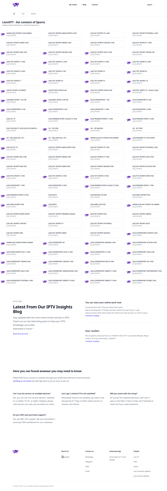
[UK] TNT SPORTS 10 (140, 81)
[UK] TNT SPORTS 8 (55, 81)
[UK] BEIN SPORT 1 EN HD (16, 100)
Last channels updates (142, 471)
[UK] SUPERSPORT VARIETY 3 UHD (103, 280)
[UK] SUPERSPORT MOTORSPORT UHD (147, 271)
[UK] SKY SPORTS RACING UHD (60, 52)
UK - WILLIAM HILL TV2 (57, 138)
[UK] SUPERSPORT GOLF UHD (17, 271)
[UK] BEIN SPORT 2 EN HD (58, 100)
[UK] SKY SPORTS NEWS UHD (17, 43)
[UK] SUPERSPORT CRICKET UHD (60, 261)
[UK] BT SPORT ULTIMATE (16, 90)
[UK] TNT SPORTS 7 (13, 81)
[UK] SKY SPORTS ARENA (141, 214)
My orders (73, 4)
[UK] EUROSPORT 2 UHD (141, 109)
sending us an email (22, 381)
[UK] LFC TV (10, 119)
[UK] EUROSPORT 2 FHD (57, 185)
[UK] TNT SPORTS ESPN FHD (143, 176)
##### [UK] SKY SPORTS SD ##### (145, 204)
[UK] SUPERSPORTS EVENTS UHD (144, 233)
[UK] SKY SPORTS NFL (98, 214)
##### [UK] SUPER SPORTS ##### (19, 242)
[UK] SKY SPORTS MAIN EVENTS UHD (62, 33)
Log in (150, 4)
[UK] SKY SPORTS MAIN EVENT (18, 214)
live (23, 14)
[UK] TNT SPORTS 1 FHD (15, 176)
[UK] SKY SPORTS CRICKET (16, 223)
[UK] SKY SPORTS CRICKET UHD (102, 43)
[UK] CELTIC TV (12, 147)
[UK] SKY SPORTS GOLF (141, 223)
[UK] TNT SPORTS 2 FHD (57, 176)
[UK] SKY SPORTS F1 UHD (142, 43)
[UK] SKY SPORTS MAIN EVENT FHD (61, 147)
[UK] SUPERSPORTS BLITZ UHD (102, 261)
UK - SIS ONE (53, 128)
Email (87, 471)
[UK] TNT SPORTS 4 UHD (141, 62)
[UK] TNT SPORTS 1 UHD (15, 62)
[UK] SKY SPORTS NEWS (57, 233)
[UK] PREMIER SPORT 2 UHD (143, 119)
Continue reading (93, 316)
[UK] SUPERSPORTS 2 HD (141, 100)
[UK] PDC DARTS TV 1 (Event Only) (145, 90)
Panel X (51, 486)
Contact (95, 4)
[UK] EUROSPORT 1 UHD (99, 109)
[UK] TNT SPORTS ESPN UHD (101, 90)
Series (136, 466)
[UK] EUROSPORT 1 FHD (15, 185)
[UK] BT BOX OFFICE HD (57, 90)
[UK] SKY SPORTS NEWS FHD (59, 166)
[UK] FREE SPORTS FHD (15, 204)
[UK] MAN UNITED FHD (141, 195)
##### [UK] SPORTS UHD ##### (19, 33)
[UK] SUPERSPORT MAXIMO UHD (103, 242)
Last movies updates (141, 476)
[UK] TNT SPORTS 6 (139, 71)
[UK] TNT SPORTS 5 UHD (15, 71)
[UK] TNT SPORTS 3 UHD (99, 62)
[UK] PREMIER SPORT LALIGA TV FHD (104, 185)
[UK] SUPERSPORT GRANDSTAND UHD (63, 271)
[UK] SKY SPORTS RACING (100, 233)
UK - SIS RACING (96, 128)
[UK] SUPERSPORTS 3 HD (15, 109)
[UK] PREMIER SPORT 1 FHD (143, 185)
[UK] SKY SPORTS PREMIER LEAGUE (61, 214)
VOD (135, 462)
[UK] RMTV (52, 204)
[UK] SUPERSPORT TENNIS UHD (18, 261)
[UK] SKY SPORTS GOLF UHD (101, 52)
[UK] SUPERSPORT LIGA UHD (143, 252)
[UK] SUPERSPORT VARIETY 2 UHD (103, 271)
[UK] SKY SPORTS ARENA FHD (59, 157)
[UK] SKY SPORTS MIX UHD (16, 52)
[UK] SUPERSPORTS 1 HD (99, 100)
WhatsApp (89, 457)
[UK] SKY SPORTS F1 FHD (99, 157)
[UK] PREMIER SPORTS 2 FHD (17, 195)
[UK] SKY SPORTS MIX (14, 233)
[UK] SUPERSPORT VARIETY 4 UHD (61, 280)
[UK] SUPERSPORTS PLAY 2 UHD (60, 252)
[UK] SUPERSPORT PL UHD (100, 252)
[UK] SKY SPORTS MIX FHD (16, 166)
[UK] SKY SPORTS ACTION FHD (144, 166)
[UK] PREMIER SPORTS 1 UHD (101, 119)
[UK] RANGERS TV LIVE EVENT (143, 138)
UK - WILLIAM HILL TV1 (15, 138)
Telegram (88, 462)
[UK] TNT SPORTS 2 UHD (57, 62)
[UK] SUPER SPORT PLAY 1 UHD (18, 252)
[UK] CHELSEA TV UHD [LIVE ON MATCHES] (22, 128)
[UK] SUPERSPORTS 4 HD (57, 109)
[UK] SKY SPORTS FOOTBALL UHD (145, 33)
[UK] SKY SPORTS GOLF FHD (143, 157)
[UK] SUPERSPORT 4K (56, 242)
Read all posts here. (22, 334)
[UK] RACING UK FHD (98, 195)
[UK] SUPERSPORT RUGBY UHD (144, 280)
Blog (84, 4)
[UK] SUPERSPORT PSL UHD (142, 261)
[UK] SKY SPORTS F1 (56, 223)
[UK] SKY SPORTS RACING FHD (102, 166)
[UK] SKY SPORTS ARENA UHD (59, 43)
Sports (33, 14)
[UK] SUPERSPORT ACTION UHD (144, 242)
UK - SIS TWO (137, 128)
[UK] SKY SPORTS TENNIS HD (143, 52)
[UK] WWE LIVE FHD (98, 204)
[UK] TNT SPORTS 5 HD (57, 71)
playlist (66, 457)
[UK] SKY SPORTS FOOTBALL (101, 223)
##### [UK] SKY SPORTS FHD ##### (104, 138)
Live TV (136, 457)
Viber (87, 466)
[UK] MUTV (52, 195)
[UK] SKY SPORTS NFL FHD (16, 157)
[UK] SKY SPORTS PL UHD (100, 33)
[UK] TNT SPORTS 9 (97, 81)
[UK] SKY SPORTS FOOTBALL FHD (145, 147)
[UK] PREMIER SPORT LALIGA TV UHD (62, 119)
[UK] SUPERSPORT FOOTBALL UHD (19, 280)
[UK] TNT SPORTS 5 (97, 71)
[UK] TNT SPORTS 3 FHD (99, 176)
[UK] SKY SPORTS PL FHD (99, 147)
